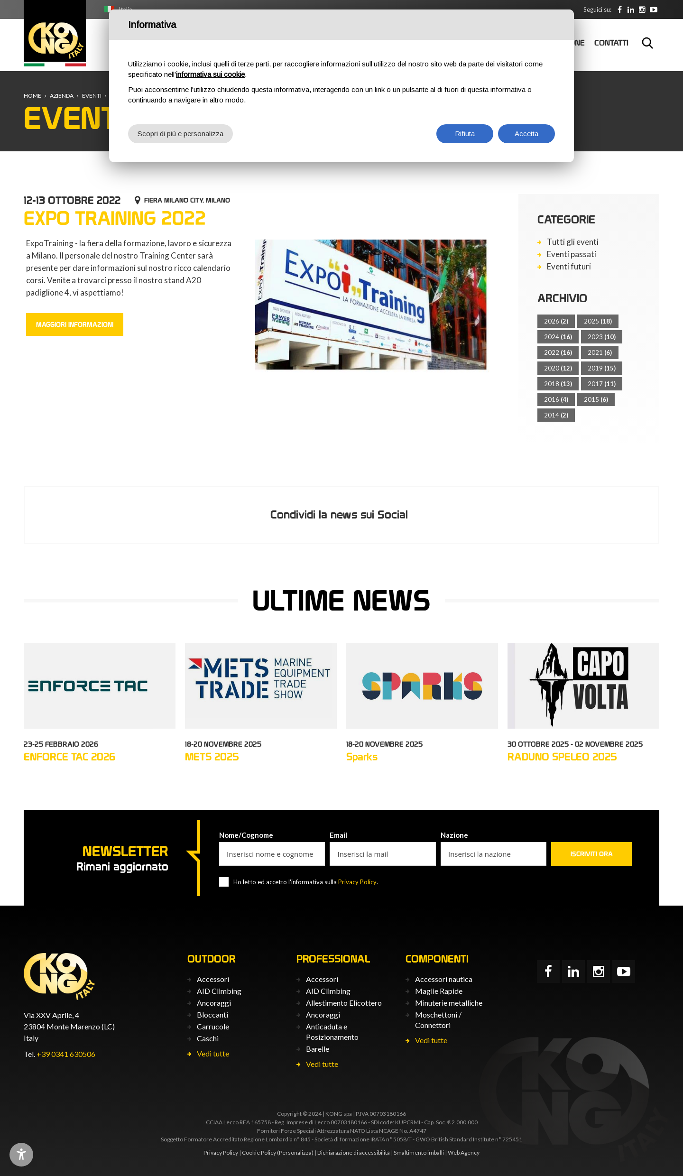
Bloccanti (212, 1014)
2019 (602, 368)
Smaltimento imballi (419, 1152)
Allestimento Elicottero (344, 1002)
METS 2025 (212, 756)
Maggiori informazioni (74, 324)
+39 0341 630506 (66, 1053)
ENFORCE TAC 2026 (69, 756)
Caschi (208, 1038)
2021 (600, 352)
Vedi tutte (213, 1053)
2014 (556, 415)
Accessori (213, 978)
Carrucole (213, 1026)
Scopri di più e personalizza (180, 134)
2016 (556, 399)
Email (338, 835)
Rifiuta (465, 134)
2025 (598, 321)
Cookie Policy (259, 1152)
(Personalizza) (295, 1152)
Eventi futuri (569, 266)
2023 (602, 337)
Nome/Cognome (246, 835)
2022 (558, 352)
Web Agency (464, 1152)
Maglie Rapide (438, 990)
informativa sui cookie (210, 74)
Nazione (454, 835)
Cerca (647, 43)
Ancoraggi (214, 1002)
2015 (596, 399)
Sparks (362, 756)
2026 (556, 321)
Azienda (62, 95)
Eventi (92, 95)
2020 (558, 368)
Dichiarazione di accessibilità (353, 1152)
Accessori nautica (443, 978)
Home (32, 95)
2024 (558, 337)
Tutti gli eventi (573, 242)
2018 (558, 384)
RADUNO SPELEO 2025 (562, 756)
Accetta (526, 134)
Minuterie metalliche (448, 1002)
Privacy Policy (357, 882)
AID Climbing (219, 990)
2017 (602, 384)
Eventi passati (571, 254)
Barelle (317, 1048)
